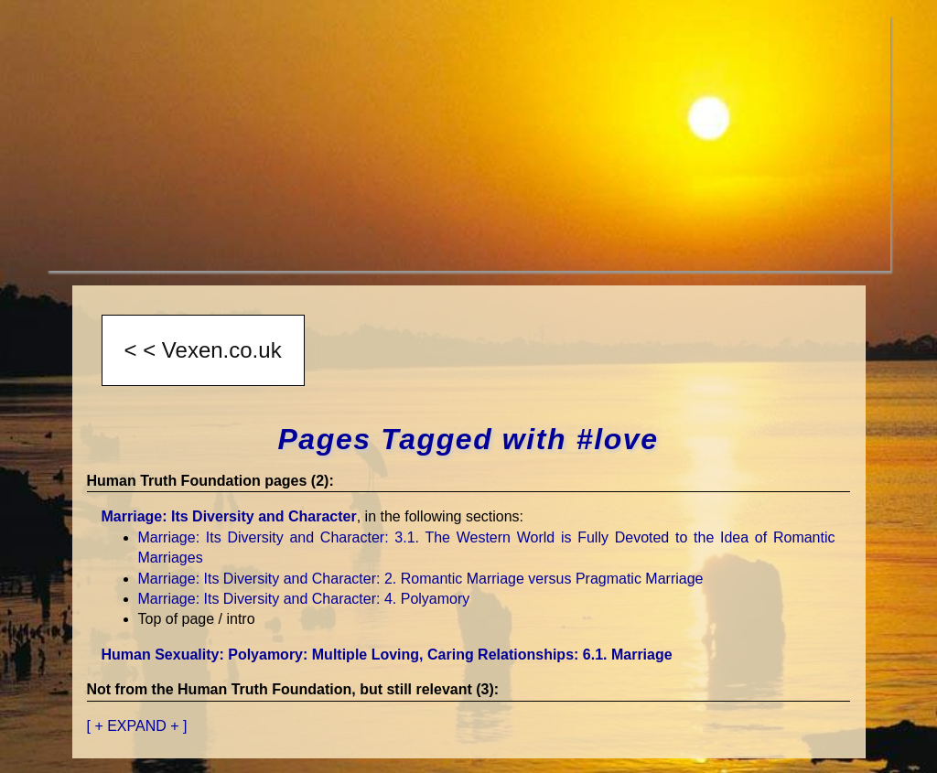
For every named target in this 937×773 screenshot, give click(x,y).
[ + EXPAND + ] (137, 726)
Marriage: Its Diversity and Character (229, 516)
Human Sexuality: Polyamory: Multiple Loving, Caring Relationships (387, 654)
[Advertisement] (468, 143)
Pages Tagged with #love (467, 439)
